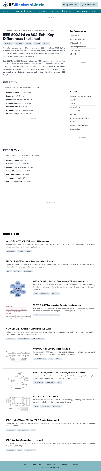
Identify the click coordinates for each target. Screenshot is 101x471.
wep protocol (50, 382)
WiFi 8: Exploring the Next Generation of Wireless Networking (60, 281)
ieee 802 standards (40, 358)
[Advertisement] (50, 22)
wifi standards (30, 450)
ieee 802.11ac (45, 406)
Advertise (64, 464)
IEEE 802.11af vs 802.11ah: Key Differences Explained (35, 30)
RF (24, 5)
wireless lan (8, 43)
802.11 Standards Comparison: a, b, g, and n (25, 440)
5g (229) (73, 114)
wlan (51, 358)
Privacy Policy (37, 464)
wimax (58, 358)
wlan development (23, 338)
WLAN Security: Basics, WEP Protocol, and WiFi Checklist (59, 372)
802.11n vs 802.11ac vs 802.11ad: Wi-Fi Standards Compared (32, 420)
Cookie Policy (51, 464)
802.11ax (44, 315)
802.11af (28, 43)
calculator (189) (75, 129)
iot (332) (73, 100)
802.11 (20, 450)
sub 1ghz (46, 43)
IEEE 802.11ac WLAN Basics (45, 396)
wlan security (39, 382)
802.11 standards (23, 430)
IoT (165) (73, 54)
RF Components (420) (77, 39)
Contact (75, 464)
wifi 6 (36, 315)
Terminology (8, 30)
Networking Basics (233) (78, 47)
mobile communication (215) (80, 118)
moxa (28, 251)
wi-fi (8, 271)
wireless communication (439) (80, 96)
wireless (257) (75, 107)
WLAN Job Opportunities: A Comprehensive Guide (28, 329)
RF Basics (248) (75, 43)
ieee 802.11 (19, 43)
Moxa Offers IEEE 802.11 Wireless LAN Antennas (27, 241)
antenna (20, 251)
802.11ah (37, 43)
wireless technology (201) (79, 125)
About (25, 464)
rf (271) (72, 104)
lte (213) (72, 122)
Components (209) (76, 50)
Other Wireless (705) (77, 36)
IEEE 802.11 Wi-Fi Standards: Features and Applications (30, 261)
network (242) (75, 111)
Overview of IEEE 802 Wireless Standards (52, 349)
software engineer (38, 338)
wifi (36, 293)
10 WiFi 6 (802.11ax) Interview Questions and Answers (57, 305)
